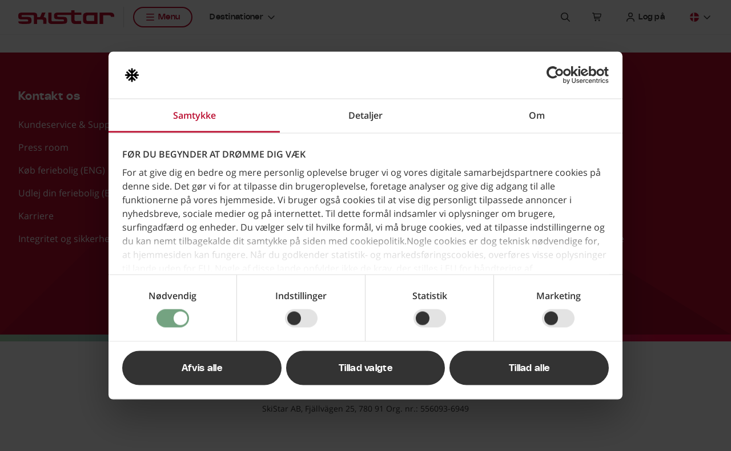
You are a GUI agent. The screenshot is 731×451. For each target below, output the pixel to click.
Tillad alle (529, 368)
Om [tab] (537, 115)
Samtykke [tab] (194, 115)
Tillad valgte (365, 368)
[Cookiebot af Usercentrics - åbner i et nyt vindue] (559, 75)
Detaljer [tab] (365, 115)
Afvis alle (202, 368)
